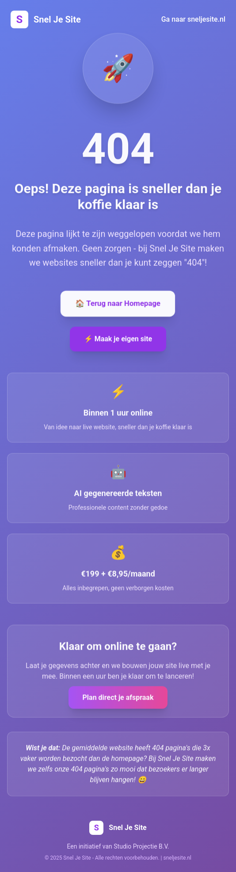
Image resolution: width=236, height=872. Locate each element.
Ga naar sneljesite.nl (193, 19)
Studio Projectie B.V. (141, 846)
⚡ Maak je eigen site (118, 339)
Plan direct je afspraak (118, 698)
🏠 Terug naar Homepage (118, 304)
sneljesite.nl (177, 858)
